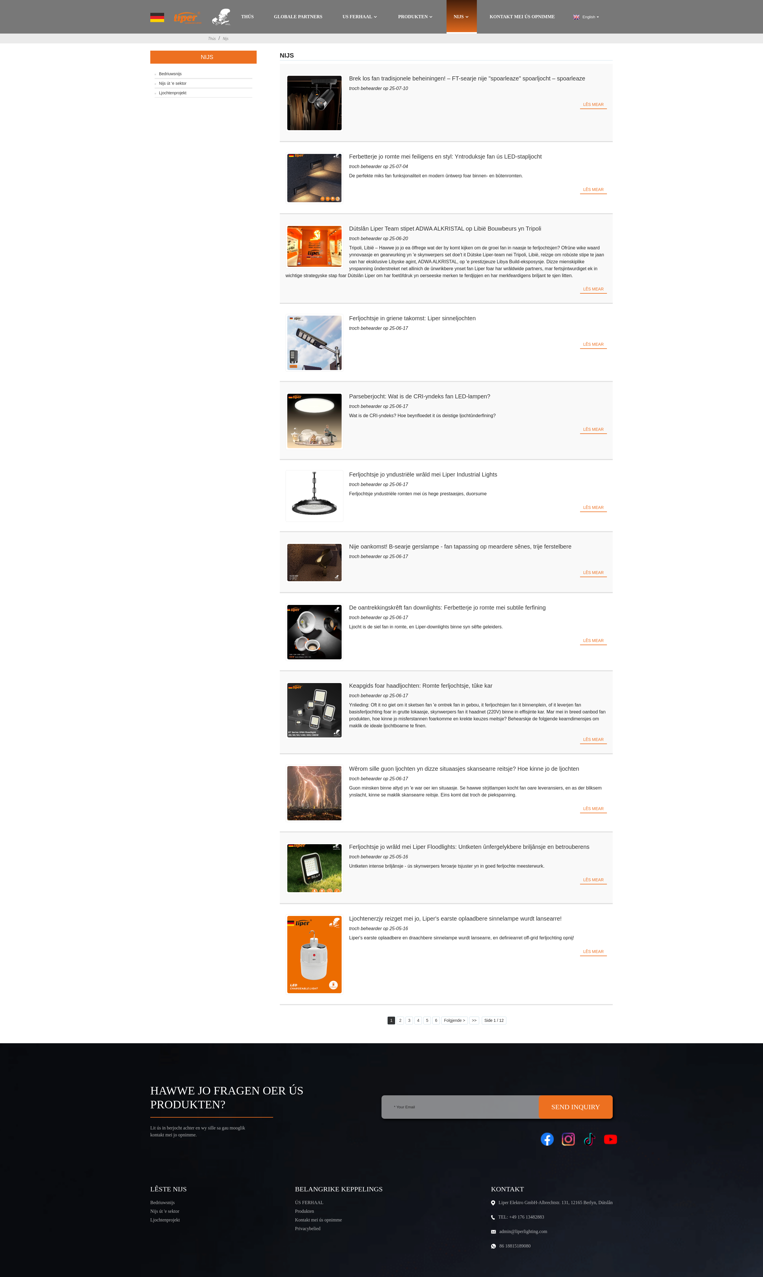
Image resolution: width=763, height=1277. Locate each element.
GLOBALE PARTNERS (298, 16)
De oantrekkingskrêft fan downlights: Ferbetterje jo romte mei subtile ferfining (447, 607)
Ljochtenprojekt (172, 93)
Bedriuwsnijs (170, 73)
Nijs (462, 16)
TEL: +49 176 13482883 (521, 1217)
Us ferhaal (360, 16)
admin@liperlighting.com (523, 1231)
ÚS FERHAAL (309, 1202)
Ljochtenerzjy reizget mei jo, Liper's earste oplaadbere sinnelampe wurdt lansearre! (455, 918)
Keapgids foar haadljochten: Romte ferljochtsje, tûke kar (420, 685)
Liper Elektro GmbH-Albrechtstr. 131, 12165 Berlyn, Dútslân (556, 1202)
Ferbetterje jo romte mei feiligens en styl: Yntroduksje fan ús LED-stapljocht (445, 156)
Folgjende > (454, 1020)
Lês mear (593, 104)
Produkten (416, 16)
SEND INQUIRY (575, 1107)
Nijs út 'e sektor (172, 83)
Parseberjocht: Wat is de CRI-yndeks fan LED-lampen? (419, 396)
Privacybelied (308, 1228)
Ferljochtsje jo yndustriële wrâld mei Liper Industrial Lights (423, 474)
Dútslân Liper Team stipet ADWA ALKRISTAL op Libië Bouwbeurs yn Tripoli (445, 228)
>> (474, 1020)
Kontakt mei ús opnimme (522, 16)
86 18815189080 (515, 1245)
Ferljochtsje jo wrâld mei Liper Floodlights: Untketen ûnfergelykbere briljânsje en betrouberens (469, 847)
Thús (247, 16)
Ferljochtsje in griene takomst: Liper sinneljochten (412, 318)
